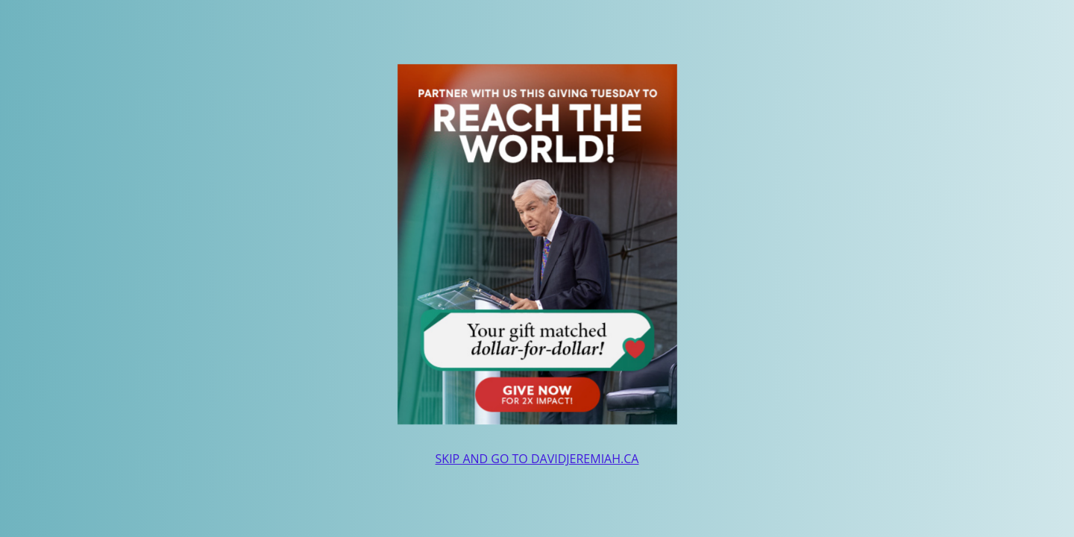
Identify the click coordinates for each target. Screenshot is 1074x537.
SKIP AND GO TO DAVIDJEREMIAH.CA (537, 458)
